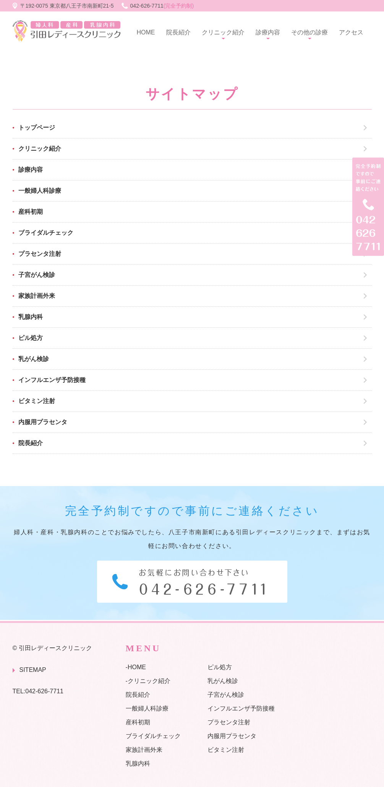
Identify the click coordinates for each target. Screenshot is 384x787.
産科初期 (30, 211)
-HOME (136, 667)
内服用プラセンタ (42, 422)
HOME (146, 32)
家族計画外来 (36, 296)
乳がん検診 (33, 359)
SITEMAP (32, 670)
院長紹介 (178, 32)
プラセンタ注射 (39, 253)
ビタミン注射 (36, 401)
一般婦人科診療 (39, 190)
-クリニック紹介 (148, 681)
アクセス (351, 32)
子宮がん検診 (36, 275)
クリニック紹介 (223, 32)
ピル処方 (30, 338)
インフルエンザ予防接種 (52, 380)
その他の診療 (309, 32)
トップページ (36, 127)
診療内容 (268, 32)
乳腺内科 (30, 317)
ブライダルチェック (45, 232)
